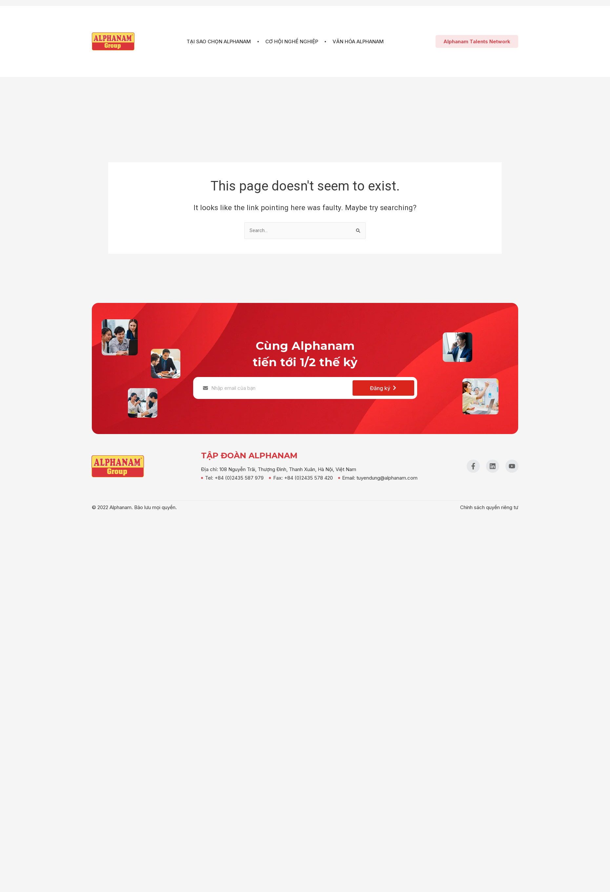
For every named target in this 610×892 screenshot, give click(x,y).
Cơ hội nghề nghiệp (291, 41)
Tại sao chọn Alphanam (222, 41)
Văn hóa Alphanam (355, 41)
